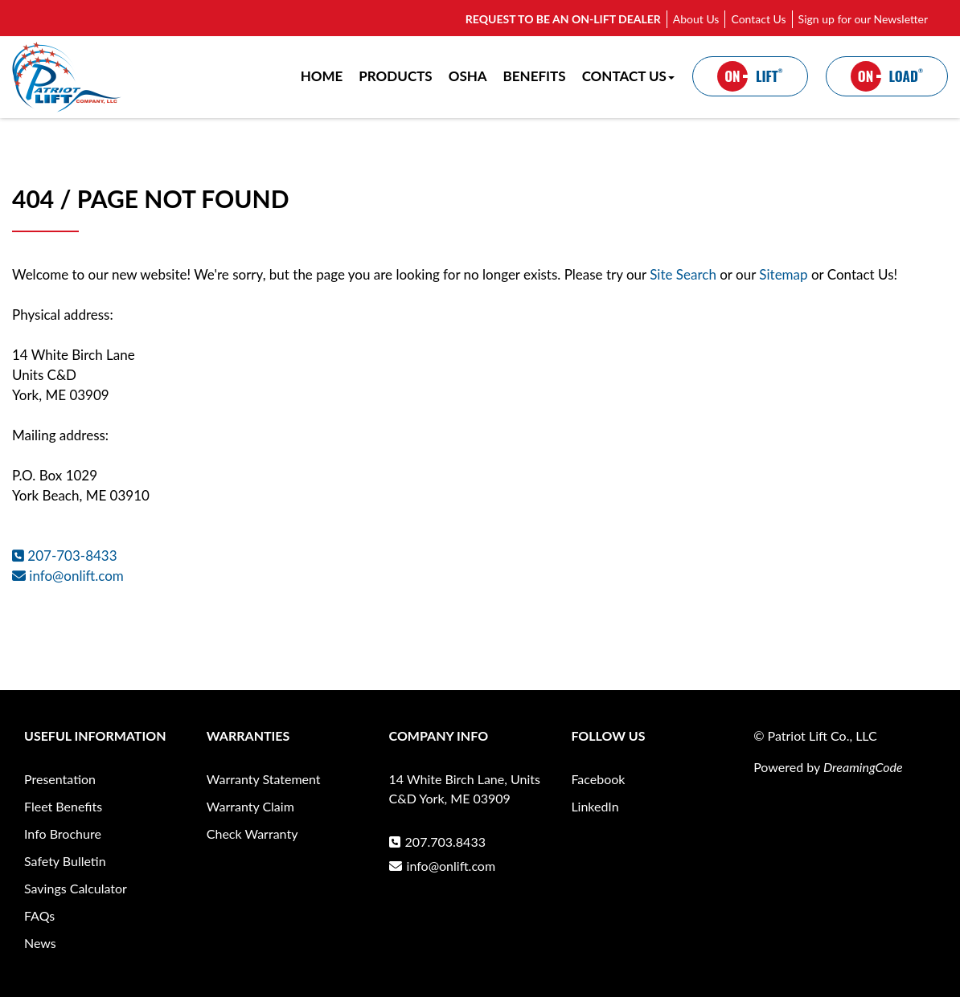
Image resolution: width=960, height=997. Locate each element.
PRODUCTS (395, 75)
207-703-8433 (64, 555)
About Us (696, 19)
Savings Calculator (75, 888)
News (40, 942)
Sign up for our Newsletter (863, 19)
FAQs (39, 915)
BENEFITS (534, 75)
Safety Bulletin (65, 860)
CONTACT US (628, 75)
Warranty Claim (250, 806)
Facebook (598, 779)
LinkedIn (594, 806)
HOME (322, 75)
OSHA (468, 75)
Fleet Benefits (63, 806)
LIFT (750, 76)
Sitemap (785, 274)
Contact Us (758, 19)
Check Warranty (252, 833)
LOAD (887, 76)
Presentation (60, 779)
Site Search (683, 274)
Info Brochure (62, 833)
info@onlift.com (68, 575)
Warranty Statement (264, 779)
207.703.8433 (437, 841)
